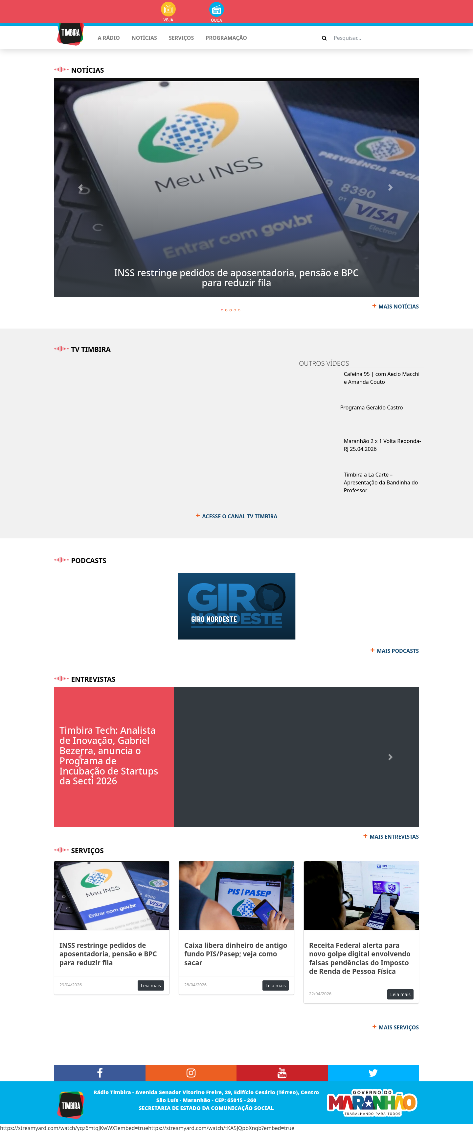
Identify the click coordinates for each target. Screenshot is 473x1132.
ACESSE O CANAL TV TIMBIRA (240, 516)
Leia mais (151, 985)
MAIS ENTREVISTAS (394, 836)
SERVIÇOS (181, 37)
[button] (81, 187)
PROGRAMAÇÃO (226, 37)
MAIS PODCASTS (398, 650)
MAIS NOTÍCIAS (399, 306)
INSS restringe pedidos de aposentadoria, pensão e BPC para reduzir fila (236, 277)
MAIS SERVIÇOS (399, 1027)
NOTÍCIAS (144, 37)
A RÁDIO (109, 37)
